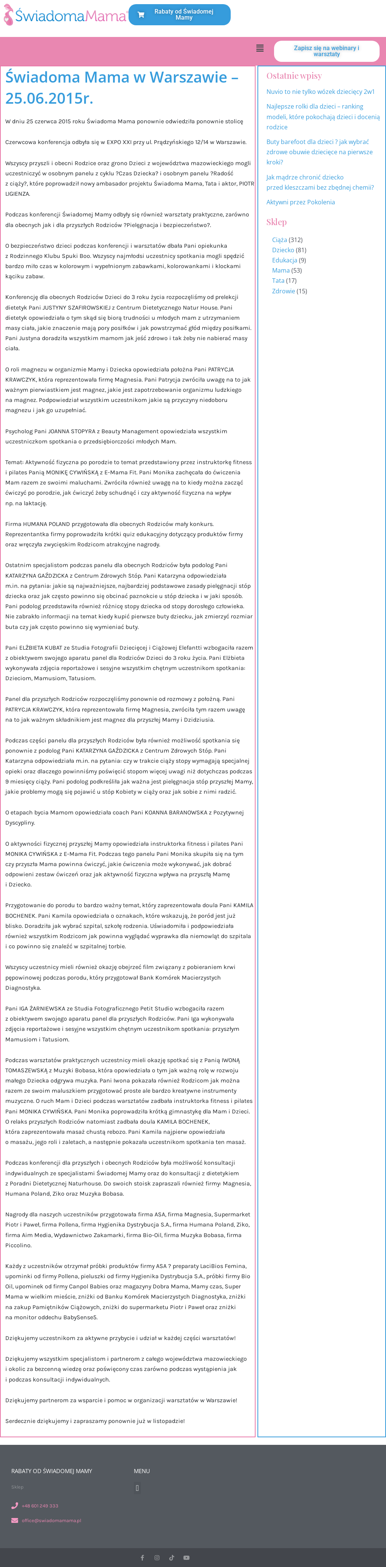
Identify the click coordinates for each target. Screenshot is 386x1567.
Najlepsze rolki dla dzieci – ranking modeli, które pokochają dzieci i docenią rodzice (323, 116)
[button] (259, 48)
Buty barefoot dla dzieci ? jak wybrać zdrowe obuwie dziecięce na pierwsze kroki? (320, 152)
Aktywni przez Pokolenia (301, 202)
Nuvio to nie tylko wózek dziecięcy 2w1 (321, 91)
